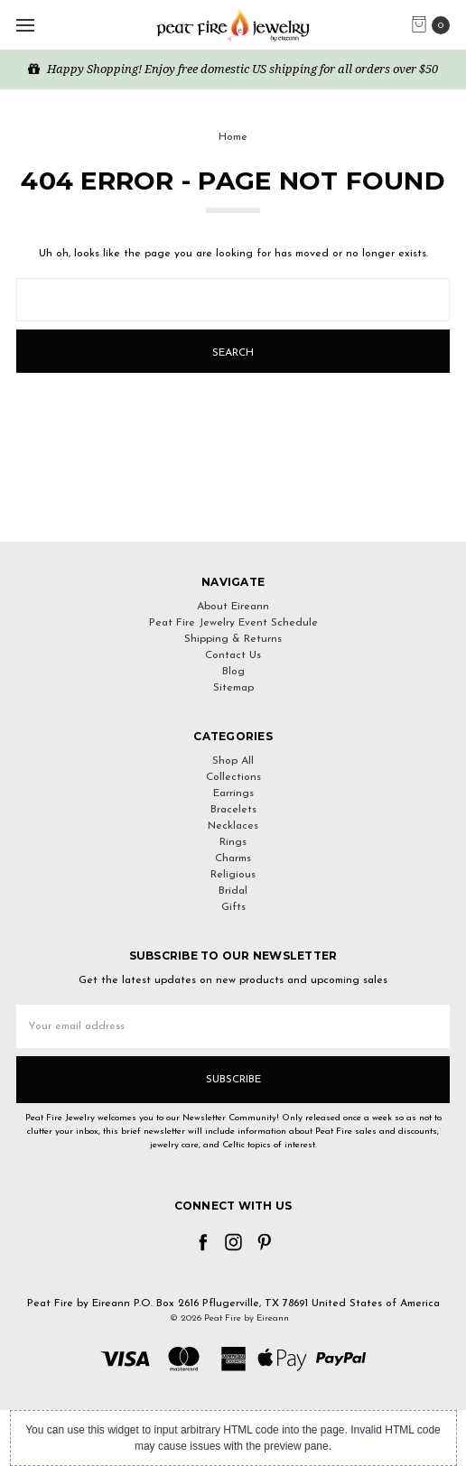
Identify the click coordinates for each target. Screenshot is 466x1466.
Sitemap (233, 687)
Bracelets (233, 809)
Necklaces (233, 826)
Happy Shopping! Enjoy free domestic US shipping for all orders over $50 (233, 68)
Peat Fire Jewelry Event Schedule (233, 622)
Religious (233, 874)
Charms (233, 858)
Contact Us (233, 655)
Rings (233, 842)
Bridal (233, 891)
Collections (233, 777)
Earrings (233, 793)
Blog (233, 671)
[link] (233, 509)
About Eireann (233, 606)
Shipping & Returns (233, 639)
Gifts (233, 907)
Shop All (233, 761)
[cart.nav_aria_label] (435, 25)
